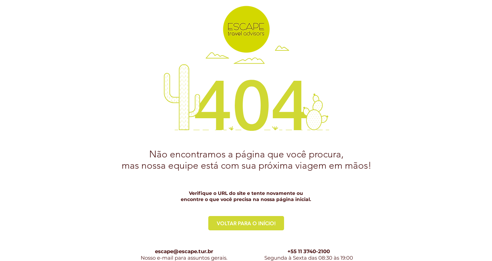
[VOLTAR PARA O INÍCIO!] (246, 223)
